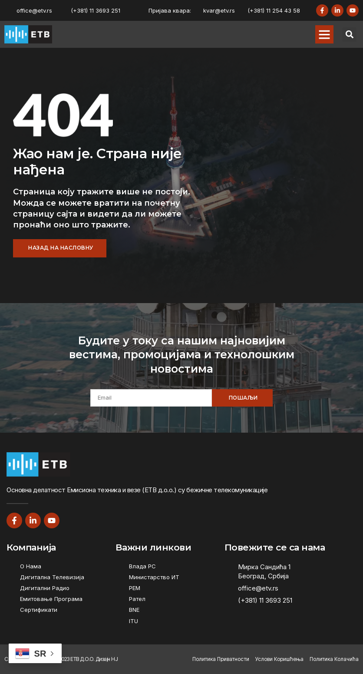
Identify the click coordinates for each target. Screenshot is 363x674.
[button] (324, 34)
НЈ (114, 659)
